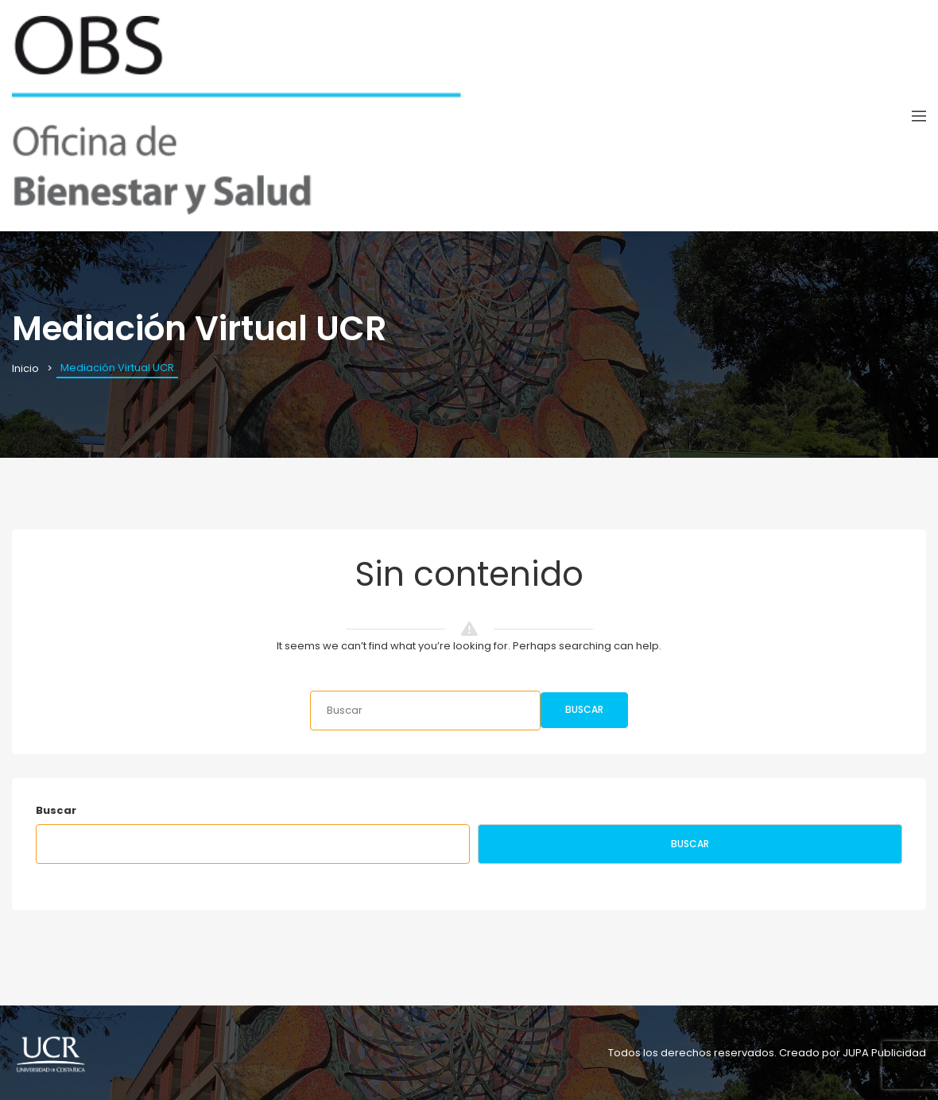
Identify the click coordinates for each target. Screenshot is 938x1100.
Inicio (25, 368)
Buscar (584, 709)
